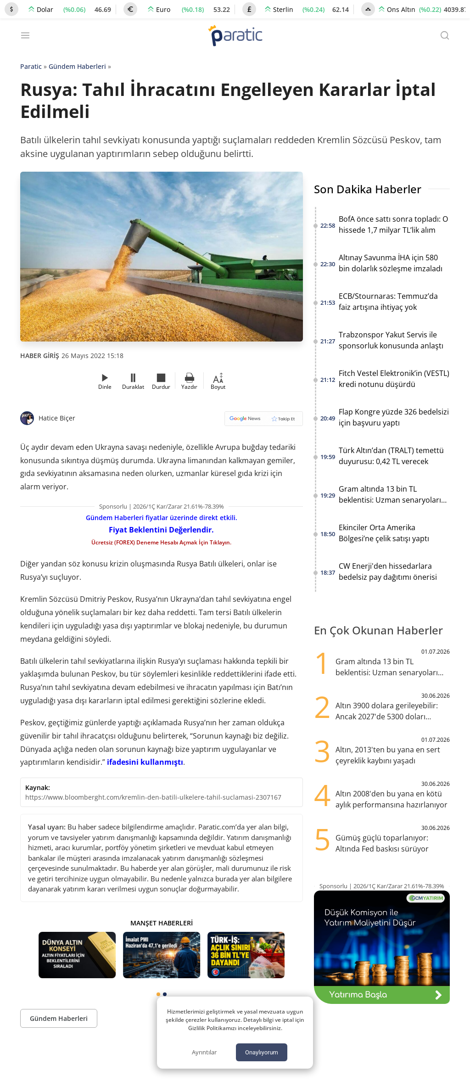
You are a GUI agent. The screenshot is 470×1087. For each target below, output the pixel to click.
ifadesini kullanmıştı (145, 762)
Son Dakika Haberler (367, 188)
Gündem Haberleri (77, 66)
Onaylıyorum (261, 1052)
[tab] (158, 994)
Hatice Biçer (57, 418)
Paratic (31, 66)
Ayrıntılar (204, 1052)
